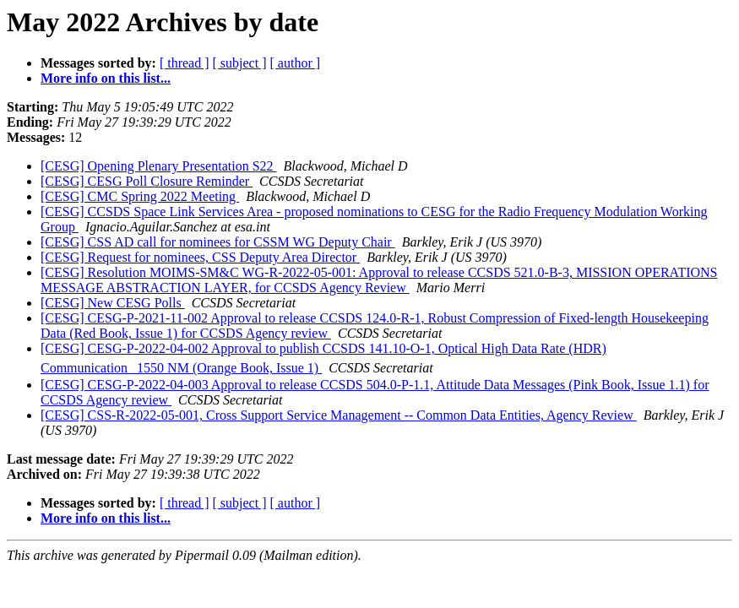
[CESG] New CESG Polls (113, 303)
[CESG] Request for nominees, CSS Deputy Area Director (200, 257)
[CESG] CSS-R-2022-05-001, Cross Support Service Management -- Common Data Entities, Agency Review (339, 415)
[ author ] (295, 63)
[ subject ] (240, 63)
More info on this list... (106, 78)
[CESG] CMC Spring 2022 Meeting (140, 196)
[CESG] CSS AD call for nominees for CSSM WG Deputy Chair (218, 242)
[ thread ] (184, 63)
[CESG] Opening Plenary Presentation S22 (159, 166)
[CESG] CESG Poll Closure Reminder (147, 181)
